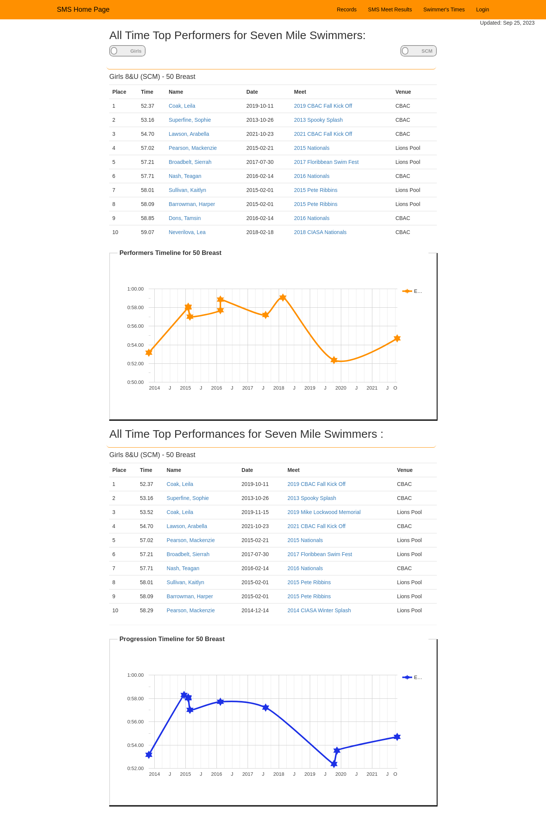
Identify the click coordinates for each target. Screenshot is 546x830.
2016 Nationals (311, 176)
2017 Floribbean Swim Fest (326, 162)
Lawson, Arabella (189, 134)
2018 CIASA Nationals (320, 232)
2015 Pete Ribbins (315, 190)
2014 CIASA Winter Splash (319, 610)
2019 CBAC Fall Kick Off (323, 106)
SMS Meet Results (390, 9)
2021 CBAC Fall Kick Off (323, 134)
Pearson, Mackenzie (193, 148)
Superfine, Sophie (190, 120)
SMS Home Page (83, 9)
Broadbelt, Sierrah (190, 162)
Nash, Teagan (185, 176)
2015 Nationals (311, 148)
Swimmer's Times (444, 9)
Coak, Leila (182, 106)
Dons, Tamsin (185, 218)
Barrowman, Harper (192, 204)
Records (346, 9)
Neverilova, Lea (187, 232)
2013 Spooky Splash (318, 120)
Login (482, 9)
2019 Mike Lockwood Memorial (324, 512)
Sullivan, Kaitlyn (187, 190)
